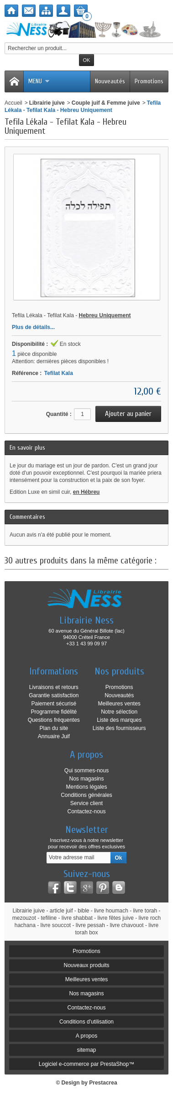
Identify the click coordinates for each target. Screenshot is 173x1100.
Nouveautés (110, 81)
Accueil (13, 103)
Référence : (27, 373)
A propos (86, 1036)
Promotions (149, 81)
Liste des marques (119, 720)
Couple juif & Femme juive (106, 103)
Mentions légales (86, 787)
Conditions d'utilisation (86, 1022)
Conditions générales (86, 795)
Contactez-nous (86, 811)
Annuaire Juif (54, 736)
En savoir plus (27, 447)
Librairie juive (47, 103)
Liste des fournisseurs (119, 728)
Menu (39, 81)
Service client (86, 803)
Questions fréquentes (54, 720)
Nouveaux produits (86, 965)
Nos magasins (86, 779)
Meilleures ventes (119, 703)
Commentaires (27, 517)
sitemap (86, 1050)
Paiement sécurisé (53, 703)
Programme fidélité (54, 712)
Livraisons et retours (54, 687)
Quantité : (59, 414)
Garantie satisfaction (54, 695)
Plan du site (53, 728)
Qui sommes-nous (86, 770)
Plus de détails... (33, 327)
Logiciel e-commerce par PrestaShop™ (86, 1064)
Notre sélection (119, 712)
